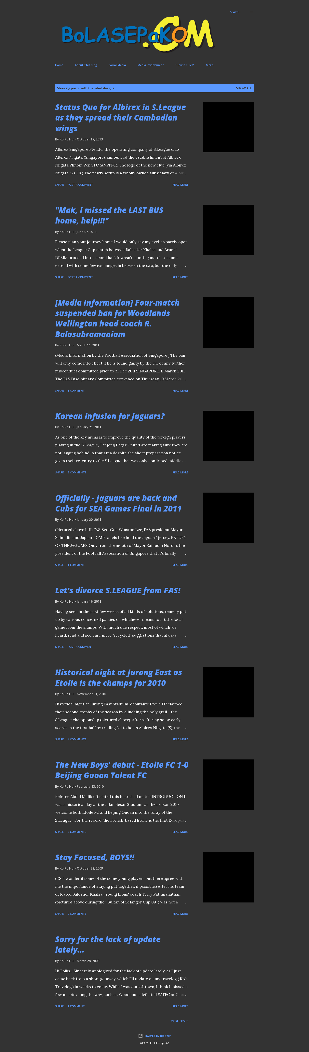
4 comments (77, 739)
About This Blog (86, 65)
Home (59, 65)
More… (210, 65)
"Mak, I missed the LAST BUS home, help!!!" (109, 215)
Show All (244, 88)
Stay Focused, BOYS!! (94, 857)
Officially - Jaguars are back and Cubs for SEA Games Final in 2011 (118, 503)
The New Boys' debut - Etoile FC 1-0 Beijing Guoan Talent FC (121, 770)
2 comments (77, 472)
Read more (180, 184)
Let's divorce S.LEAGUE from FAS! (117, 590)
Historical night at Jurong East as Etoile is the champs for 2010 (118, 677)
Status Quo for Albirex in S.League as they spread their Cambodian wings (120, 118)
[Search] (235, 12)
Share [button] (59, 184)
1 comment (76, 390)
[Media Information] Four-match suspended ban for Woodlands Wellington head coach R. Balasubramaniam (117, 318)
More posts (179, 1021)
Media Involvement (151, 65)
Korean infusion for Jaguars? (110, 416)
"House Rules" (184, 65)
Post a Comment (80, 184)
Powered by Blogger (154, 1036)
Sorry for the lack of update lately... (108, 944)
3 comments (77, 832)
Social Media (117, 65)
